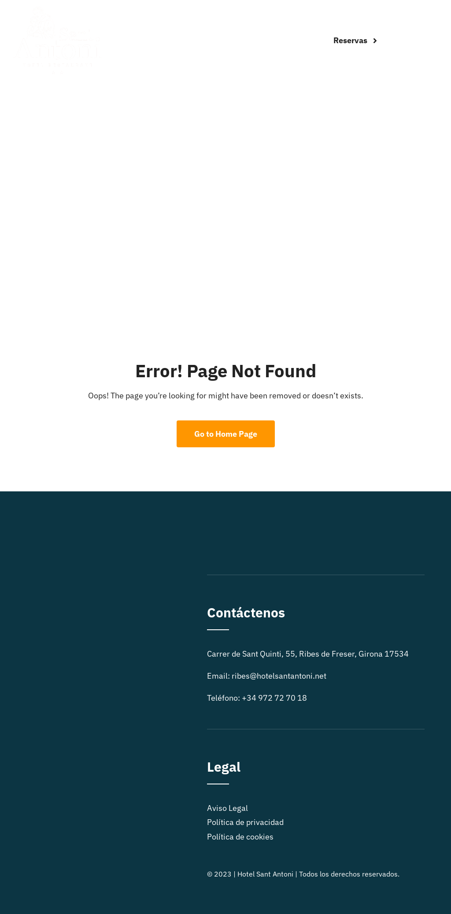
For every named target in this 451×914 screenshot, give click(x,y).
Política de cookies (240, 837)
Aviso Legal (227, 808)
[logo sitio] (57, 10)
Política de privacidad (245, 822)
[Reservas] (355, 40)
